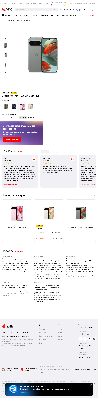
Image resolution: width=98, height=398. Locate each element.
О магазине (5, 3)
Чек (41, 372)
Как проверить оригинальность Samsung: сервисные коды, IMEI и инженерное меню (79, 261)
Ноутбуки (26, 15)
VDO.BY (4, 20)
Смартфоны (17, 15)
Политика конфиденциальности (51, 367)
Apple (60, 329)
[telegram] (77, 10)
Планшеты (64, 15)
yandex (45, 151)
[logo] (7, 9)
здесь (3, 392)
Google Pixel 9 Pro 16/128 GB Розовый (16, 227)
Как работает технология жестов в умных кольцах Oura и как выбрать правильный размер (47, 287)
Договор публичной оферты (50, 369)
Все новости (19, 251)
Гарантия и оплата (23, 3)
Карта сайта (66, 369)
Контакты (33, 3)
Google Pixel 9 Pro (29, 20)
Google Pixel (19, 20)
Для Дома (73, 15)
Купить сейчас (57, 238)
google (53, 151)
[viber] (80, 10)
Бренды (41, 3)
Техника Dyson (54, 15)
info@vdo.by (83, 334)
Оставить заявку (12, 139)
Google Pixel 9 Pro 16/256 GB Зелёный (80, 227)
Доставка (13, 3)
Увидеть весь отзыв (10, 184)
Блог (46, 3)
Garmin (60, 339)
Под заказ (7, 239)
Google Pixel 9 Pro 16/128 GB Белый (48, 232)
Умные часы (34, 15)
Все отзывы (18, 151)
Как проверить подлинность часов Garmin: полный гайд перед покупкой (16, 260)
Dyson (60, 336)
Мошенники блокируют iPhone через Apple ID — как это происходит (16, 286)
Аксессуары (44, 15)
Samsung (61, 332)
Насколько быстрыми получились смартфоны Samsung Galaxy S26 (47, 260)
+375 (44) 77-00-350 (87, 327)
